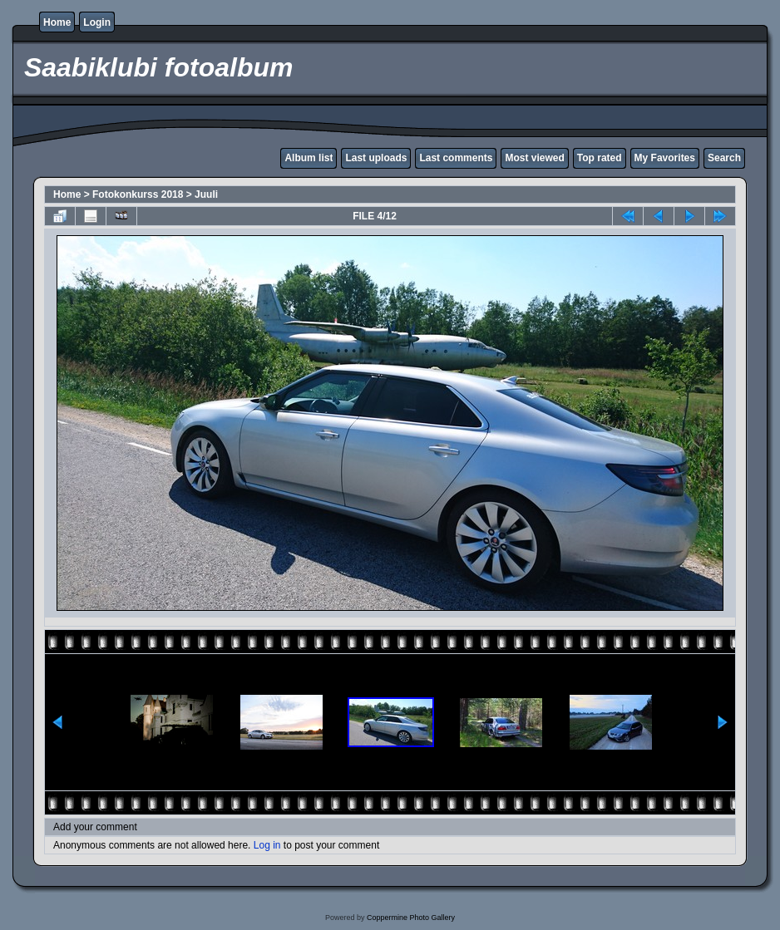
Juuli (206, 194)
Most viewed (534, 158)
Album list (308, 158)
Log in (267, 845)
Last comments (455, 158)
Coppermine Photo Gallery (411, 917)
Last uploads (376, 158)
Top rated (599, 158)
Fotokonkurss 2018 (137, 194)
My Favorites (664, 158)
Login (97, 22)
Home (57, 22)
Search (724, 158)
